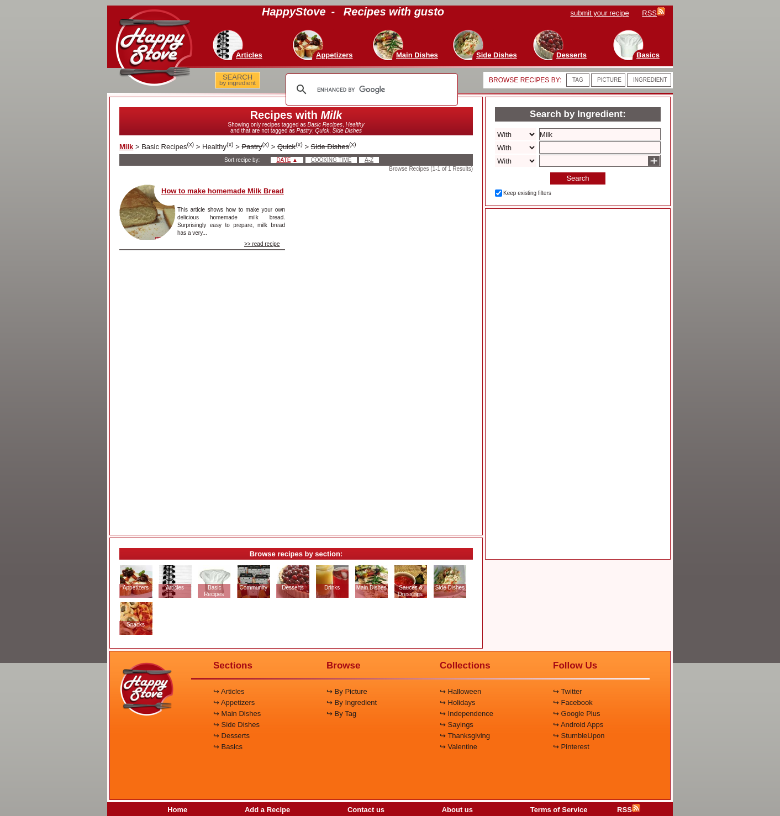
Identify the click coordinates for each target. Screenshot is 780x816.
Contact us (365, 810)
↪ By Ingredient (351, 702)
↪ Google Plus (576, 713)
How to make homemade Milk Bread (222, 191)
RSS (628, 810)
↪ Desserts (231, 735)
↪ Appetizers (234, 702)
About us (457, 810)
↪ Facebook (573, 702)
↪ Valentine (458, 747)
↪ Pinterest (571, 747)
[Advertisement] (388, 350)
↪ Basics (228, 747)
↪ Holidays (457, 702)
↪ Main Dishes (237, 713)
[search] (370, 89)
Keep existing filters (527, 193)
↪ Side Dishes (236, 724)
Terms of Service (559, 810)
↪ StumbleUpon (578, 735)
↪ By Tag (341, 713)
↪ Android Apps (578, 724)
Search (577, 178)
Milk (126, 147)
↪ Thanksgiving (465, 735)
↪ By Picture (346, 691)
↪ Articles (229, 691)
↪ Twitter (567, 691)
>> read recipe (262, 244)
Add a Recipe (267, 810)
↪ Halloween (460, 691)
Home (177, 810)
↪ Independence (466, 713)
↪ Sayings (456, 724)
